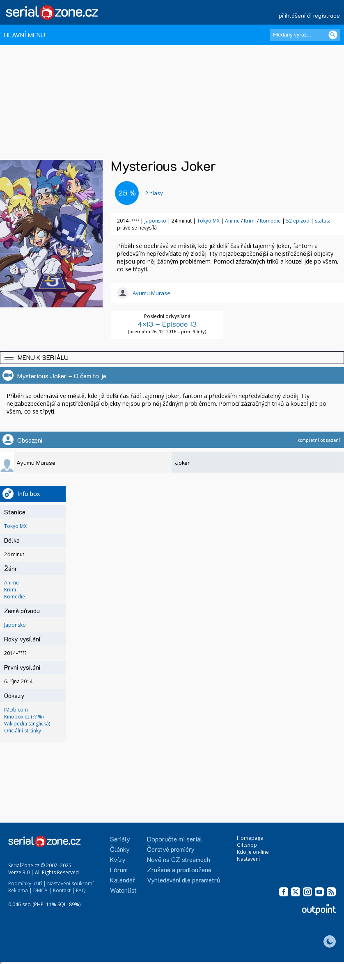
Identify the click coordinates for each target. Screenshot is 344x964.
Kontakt (62, 890)
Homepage (250, 837)
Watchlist (123, 890)
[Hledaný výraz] (305, 35)
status (322, 220)
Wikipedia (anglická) (27, 723)
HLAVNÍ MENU (24, 34)
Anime (232, 220)
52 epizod (298, 220)
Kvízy (118, 859)
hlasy (154, 193)
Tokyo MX (208, 220)
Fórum (119, 869)
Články (120, 849)
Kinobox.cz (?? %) (24, 716)
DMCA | (42, 890)
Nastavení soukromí (70, 883)
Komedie (270, 220)
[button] (172, 357)
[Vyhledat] (332, 34)
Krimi (250, 220)
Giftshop (247, 844)
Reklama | (20, 890)
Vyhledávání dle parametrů (183, 879)
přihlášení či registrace (309, 15)
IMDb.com (16, 709)
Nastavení (248, 858)
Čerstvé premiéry (171, 849)
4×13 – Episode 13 (167, 324)
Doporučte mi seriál (174, 838)
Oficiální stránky (22, 730)
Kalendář (122, 879)
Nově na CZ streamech (178, 859)
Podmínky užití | (27, 883)
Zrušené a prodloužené (179, 869)
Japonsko (155, 220)
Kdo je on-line (253, 851)
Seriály (120, 838)
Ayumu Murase (151, 293)
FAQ (81, 890)
